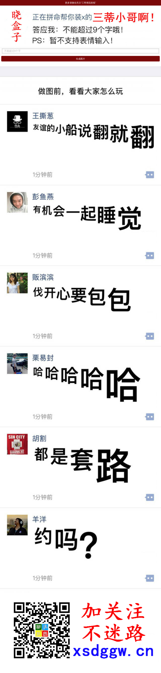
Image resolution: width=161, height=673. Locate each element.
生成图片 (80, 59)
